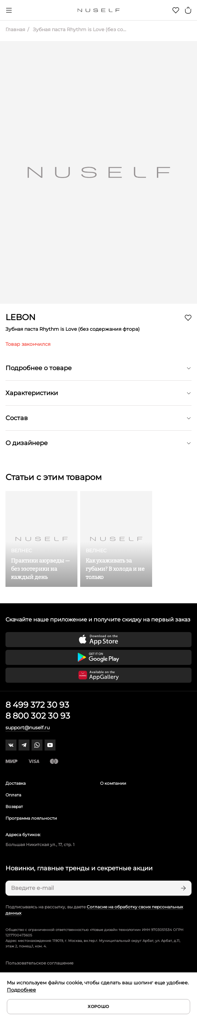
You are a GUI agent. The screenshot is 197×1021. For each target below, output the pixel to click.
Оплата (13, 794)
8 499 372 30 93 (37, 705)
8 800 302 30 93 (37, 716)
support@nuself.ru (27, 727)
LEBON (20, 317)
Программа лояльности (31, 818)
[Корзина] (188, 10)
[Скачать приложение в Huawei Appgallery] (98, 675)
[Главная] (98, 10)
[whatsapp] (37, 745)
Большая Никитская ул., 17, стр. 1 (39, 844)
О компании (113, 783)
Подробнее (21, 990)
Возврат (14, 806)
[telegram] (24, 745)
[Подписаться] (182, 888)
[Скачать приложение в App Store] (98, 639)
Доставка (15, 783)
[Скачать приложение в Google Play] (98, 657)
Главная (15, 29)
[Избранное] (175, 10)
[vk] (10, 745)
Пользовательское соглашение (39, 963)
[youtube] (50, 745)
